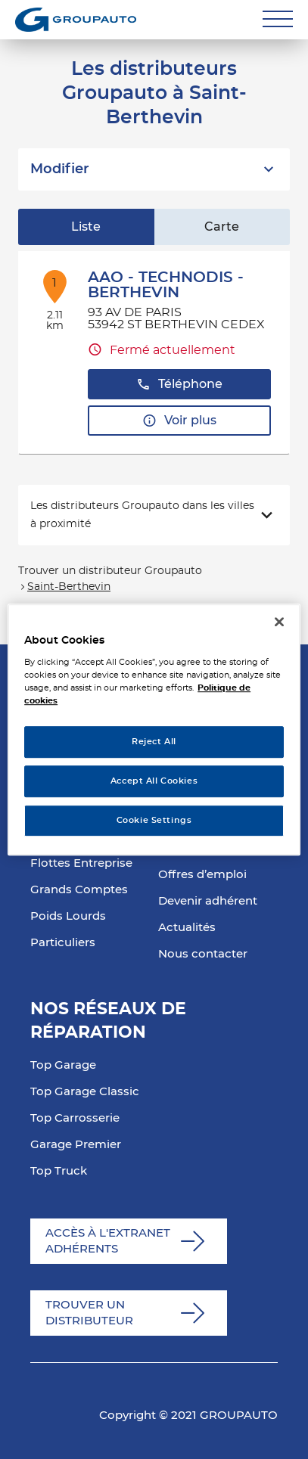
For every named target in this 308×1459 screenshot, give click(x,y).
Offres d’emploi (202, 874)
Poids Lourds (68, 916)
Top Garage (63, 1065)
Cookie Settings (154, 820)
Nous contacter (202, 954)
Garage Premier (75, 1144)
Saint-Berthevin (68, 587)
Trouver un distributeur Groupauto (110, 571)
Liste (86, 227)
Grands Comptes (79, 890)
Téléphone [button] (179, 384)
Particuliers (62, 942)
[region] (154, 730)
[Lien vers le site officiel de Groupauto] (75, 20)
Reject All (154, 742)
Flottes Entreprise (81, 863)
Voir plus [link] (179, 421)
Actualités (187, 927)
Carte (221, 227)
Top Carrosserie (75, 1118)
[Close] (279, 621)
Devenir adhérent (207, 901)
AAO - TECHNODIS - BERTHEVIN (166, 285)
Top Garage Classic (84, 1091)
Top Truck (58, 1171)
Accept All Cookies (154, 781)
